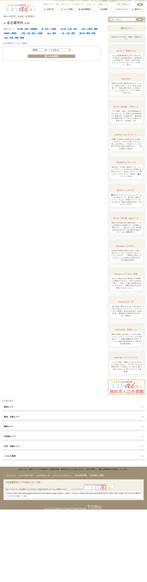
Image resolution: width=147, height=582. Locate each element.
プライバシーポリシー (62, 475)
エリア (48, 4)
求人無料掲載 (81, 475)
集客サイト (138, 9)
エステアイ (11, 475)
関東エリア (9, 407)
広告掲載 (102, 9)
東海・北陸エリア (11, 417)
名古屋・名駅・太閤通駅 (27, 29)
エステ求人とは (43, 475)
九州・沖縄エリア (11, 446)
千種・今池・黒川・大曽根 (32, 33)
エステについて (120, 9)
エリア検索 (67, 9)
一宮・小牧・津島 (68, 33)
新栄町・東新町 (10, 33)
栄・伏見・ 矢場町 (48, 29)
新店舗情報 (84, 9)
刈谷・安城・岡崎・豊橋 (14, 38)
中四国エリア (10, 436)
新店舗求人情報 (97, 475)
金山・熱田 (51, 33)
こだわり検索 (10, 456)
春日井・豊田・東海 (87, 33)
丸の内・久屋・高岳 (69, 29)
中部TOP (49, 9)
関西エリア (9, 426)
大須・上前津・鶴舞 (89, 29)
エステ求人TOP (26, 475)
